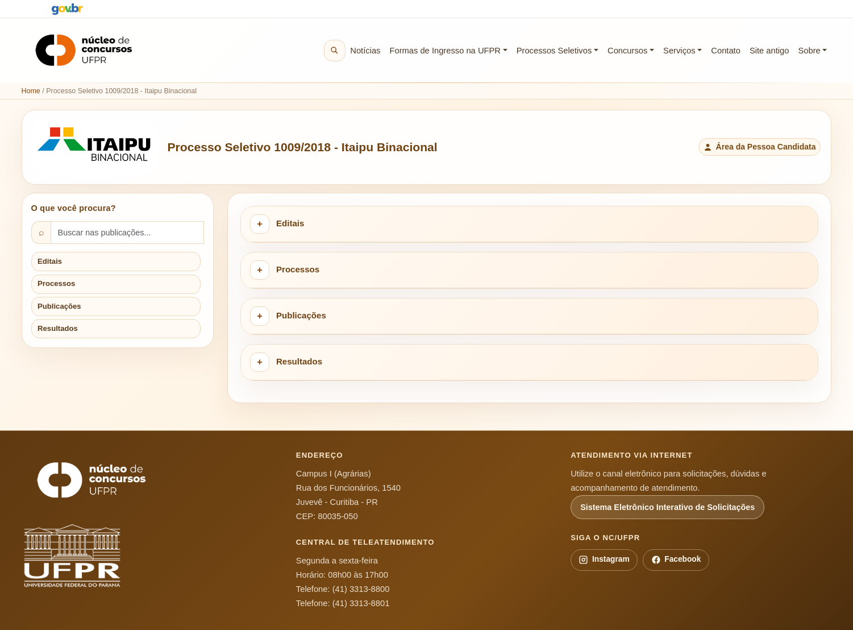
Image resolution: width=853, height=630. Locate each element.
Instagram (604, 560)
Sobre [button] (809, 50)
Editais (50, 261)
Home (31, 91)
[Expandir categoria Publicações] (259, 316)
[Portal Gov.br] (68, 9)
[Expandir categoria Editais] (259, 224)
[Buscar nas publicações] (127, 232)
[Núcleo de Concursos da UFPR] (91, 480)
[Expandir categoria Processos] (259, 270)
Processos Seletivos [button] (554, 50)
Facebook (676, 560)
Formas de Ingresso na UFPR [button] (445, 50)
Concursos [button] (627, 50)
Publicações (59, 306)
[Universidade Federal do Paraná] (91, 556)
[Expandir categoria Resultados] (259, 362)
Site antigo (769, 50)
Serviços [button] (679, 50)
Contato (725, 50)
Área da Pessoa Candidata (759, 146)
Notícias (365, 50)
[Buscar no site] (335, 50)
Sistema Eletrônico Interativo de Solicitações (667, 507)
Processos (56, 283)
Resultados (58, 328)
